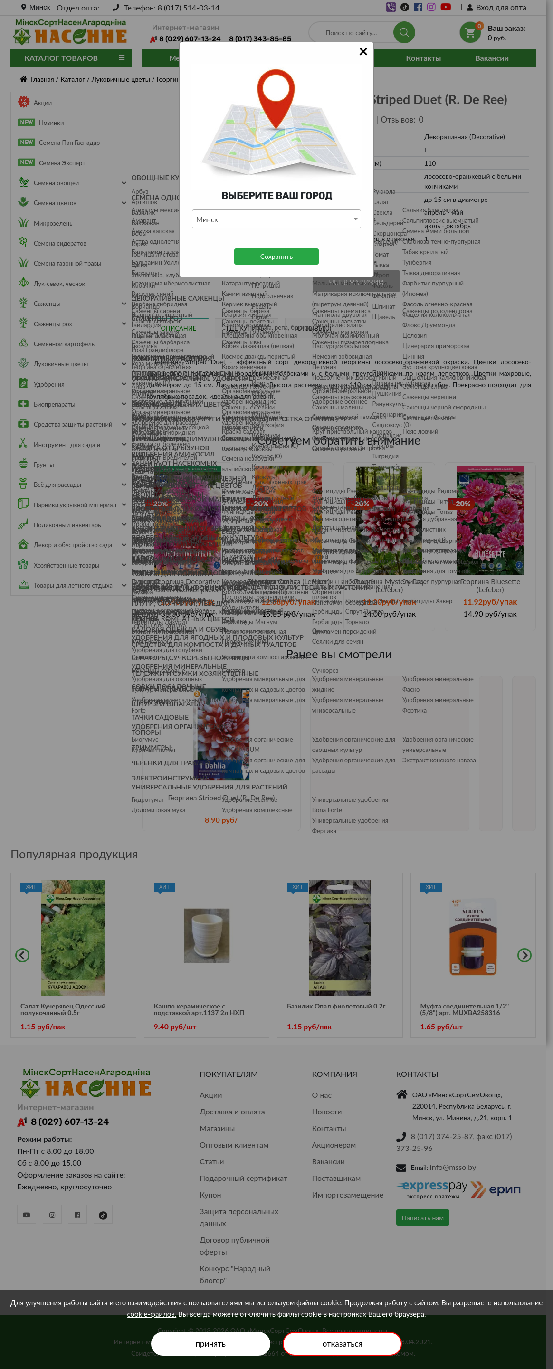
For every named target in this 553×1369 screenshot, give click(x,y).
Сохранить (276, 256)
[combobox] (276, 218)
